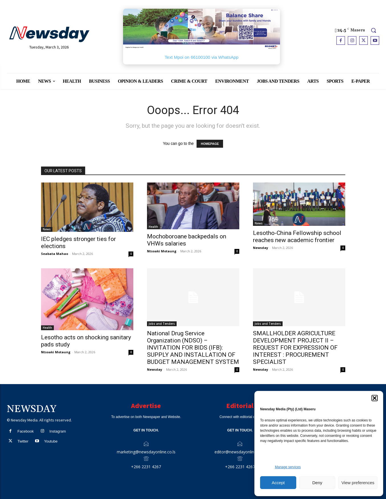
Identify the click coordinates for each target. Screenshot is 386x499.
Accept (278, 482)
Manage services (288, 467)
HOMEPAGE (210, 143)
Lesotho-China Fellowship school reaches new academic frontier (297, 237)
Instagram (57, 431)
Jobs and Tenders (162, 324)
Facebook (25, 431)
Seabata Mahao (54, 253)
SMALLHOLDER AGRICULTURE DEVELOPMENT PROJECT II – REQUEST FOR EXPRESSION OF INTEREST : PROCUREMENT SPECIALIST (295, 347)
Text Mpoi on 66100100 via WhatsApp (201, 57)
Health (153, 227)
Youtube (51, 441)
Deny (317, 482)
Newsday (260, 248)
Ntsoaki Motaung (161, 251)
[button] (374, 398)
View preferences (357, 482)
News (47, 229)
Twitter (22, 441)
